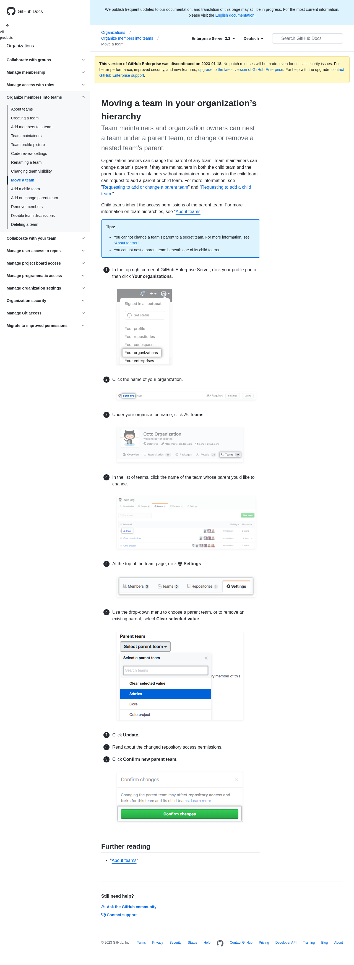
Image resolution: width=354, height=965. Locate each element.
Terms (141, 942)
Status (192, 942)
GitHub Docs (30, 11)
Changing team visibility (31, 171)
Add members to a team (31, 127)
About (338, 942)
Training (309, 942)
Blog (324, 942)
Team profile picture (28, 144)
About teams (22, 109)
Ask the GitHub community (129, 907)
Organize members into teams (129, 38)
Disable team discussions (33, 215)
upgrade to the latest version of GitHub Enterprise (240, 69)
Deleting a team (24, 224)
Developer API (286, 942)
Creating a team (25, 118)
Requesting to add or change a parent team (145, 187)
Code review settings (29, 153)
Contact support (119, 915)
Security (175, 942)
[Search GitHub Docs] (307, 38)
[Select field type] (213, 38)
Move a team (22, 180)
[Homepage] (220, 943)
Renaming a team (26, 162)
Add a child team (25, 189)
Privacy (157, 942)
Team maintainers (26, 136)
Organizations (20, 45)
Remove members (27, 206)
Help (207, 942)
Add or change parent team (34, 198)
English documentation (234, 15)
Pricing (264, 942)
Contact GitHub (241, 942)
